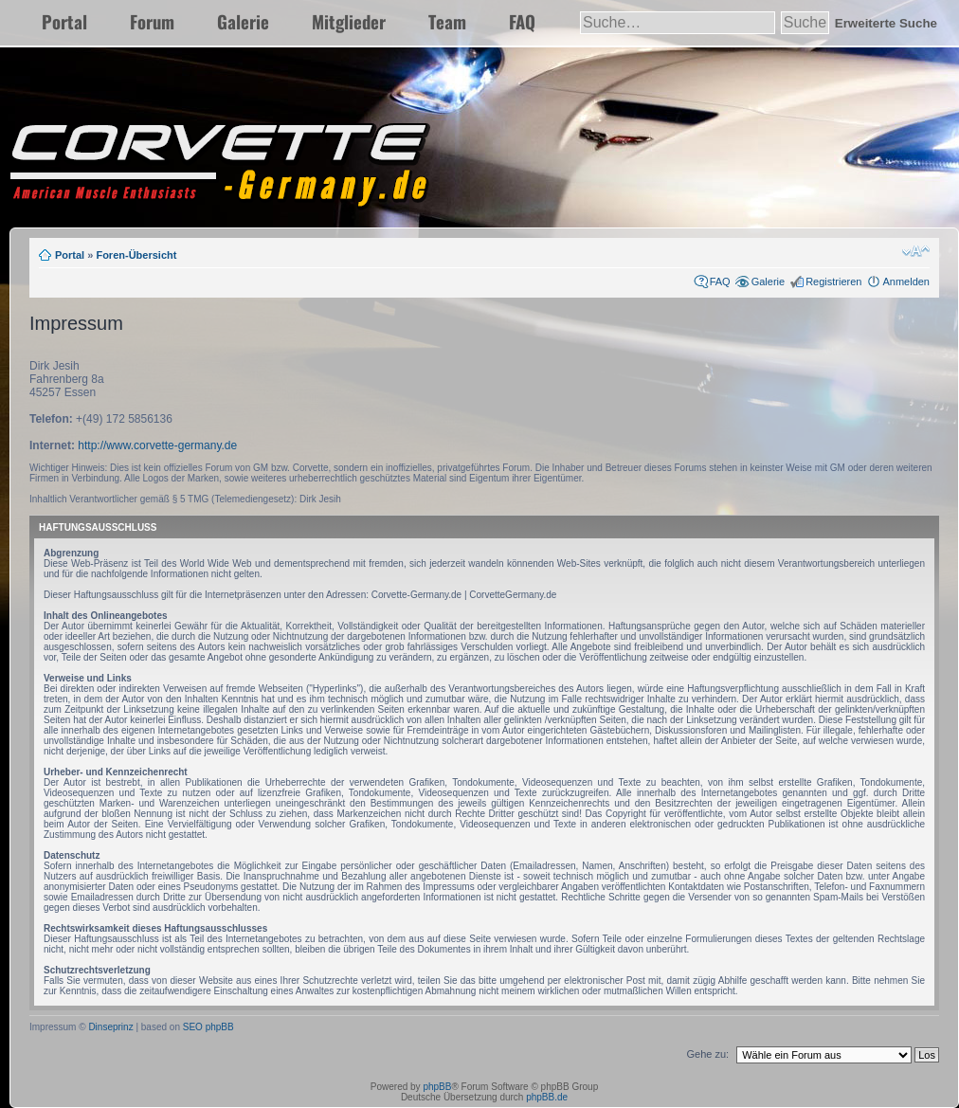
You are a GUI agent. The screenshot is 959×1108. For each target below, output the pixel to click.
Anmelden (906, 281)
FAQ (522, 21)
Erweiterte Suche (886, 23)
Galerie (243, 21)
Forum (152, 21)
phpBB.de (547, 1097)
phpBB (437, 1086)
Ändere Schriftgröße (916, 251)
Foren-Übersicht (136, 255)
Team (447, 21)
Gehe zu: (707, 1054)
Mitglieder (349, 21)
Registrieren (833, 281)
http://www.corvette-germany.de (157, 445)
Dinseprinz (110, 1027)
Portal (64, 21)
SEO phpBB (208, 1027)
